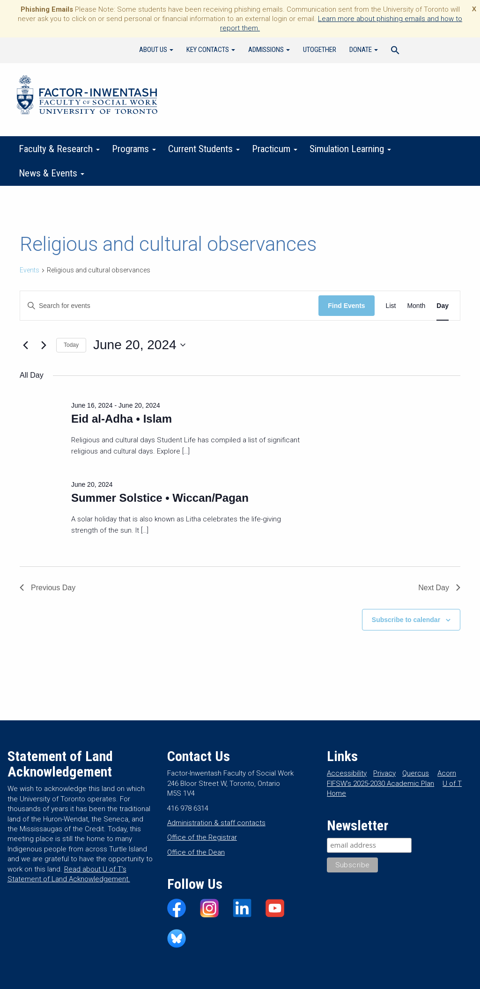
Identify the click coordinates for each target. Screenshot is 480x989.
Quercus (415, 773)
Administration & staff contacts (216, 823)
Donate (363, 49)
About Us (156, 49)
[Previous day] (25, 345)
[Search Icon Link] (395, 51)
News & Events (51, 173)
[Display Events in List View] (391, 306)
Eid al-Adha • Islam (121, 418)
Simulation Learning (350, 148)
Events (29, 270)
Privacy (384, 773)
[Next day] (43, 345)
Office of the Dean (196, 852)
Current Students (204, 148)
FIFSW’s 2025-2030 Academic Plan (380, 783)
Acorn (446, 773)
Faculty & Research (59, 148)
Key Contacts (210, 49)
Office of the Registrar (202, 837)
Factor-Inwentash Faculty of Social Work (87, 96)
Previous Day (47, 588)
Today (71, 345)
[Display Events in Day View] (442, 306)
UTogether (319, 49)
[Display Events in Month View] (416, 306)
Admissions (269, 49)
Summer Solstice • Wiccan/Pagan (160, 497)
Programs (134, 148)
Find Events (346, 305)
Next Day (439, 588)
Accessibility (347, 773)
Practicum (274, 148)
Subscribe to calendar (406, 619)
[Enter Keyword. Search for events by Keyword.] (169, 306)
